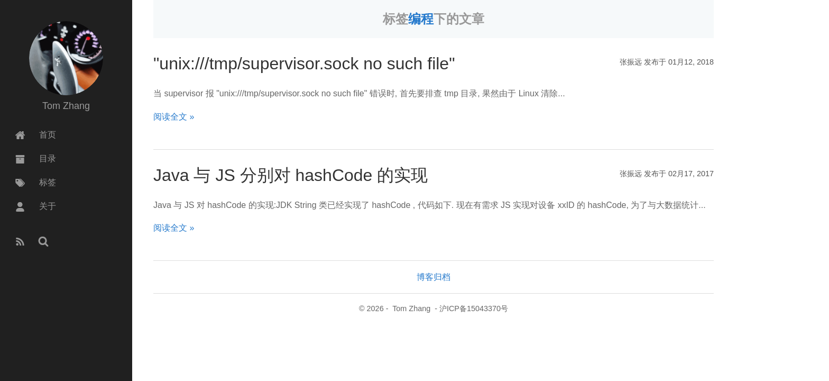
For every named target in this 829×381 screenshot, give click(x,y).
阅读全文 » (173, 116)
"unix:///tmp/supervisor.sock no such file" (304, 63)
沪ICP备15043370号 (473, 308)
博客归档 (433, 277)
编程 (421, 19)
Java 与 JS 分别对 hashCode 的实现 (290, 175)
